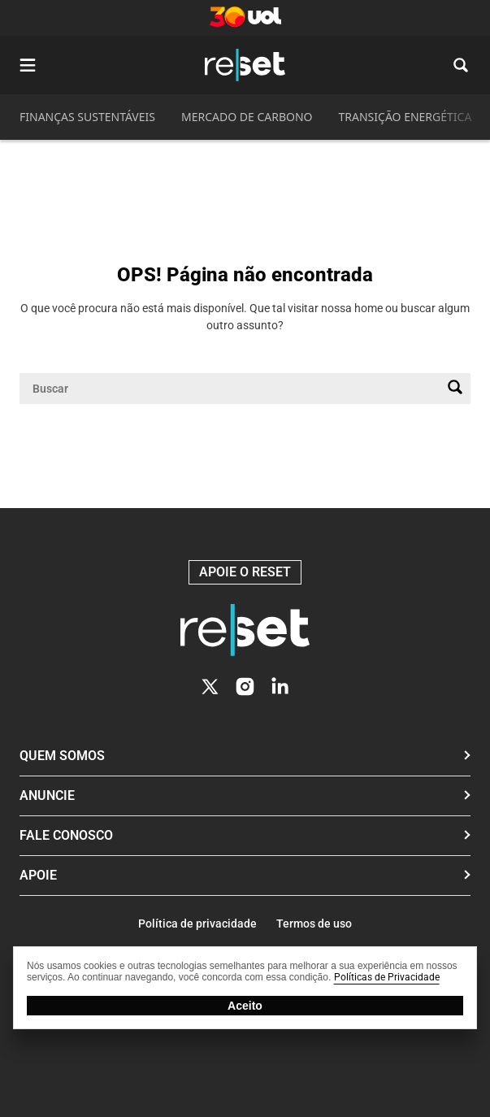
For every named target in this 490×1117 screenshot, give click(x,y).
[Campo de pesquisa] (232, 388)
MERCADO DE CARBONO (247, 116)
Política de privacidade (197, 923)
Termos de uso (314, 923)
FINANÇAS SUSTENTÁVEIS (87, 116)
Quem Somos (62, 755)
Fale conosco (66, 835)
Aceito (245, 1005)
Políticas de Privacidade (387, 977)
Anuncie (47, 795)
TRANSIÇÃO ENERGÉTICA (405, 116)
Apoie (38, 875)
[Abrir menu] (28, 65)
